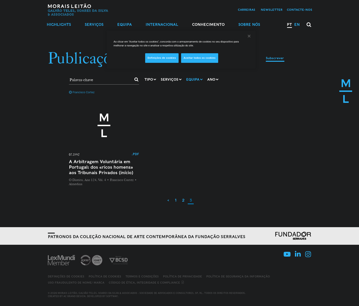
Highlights (59, 24)
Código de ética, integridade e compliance (147, 282)
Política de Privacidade (182, 276)
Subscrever (275, 58)
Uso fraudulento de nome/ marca (76, 282)
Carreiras (246, 9)
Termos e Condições (142, 276)
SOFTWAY (112, 296)
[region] (181, 50)
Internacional (162, 24)
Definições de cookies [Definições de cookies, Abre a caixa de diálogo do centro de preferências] (162, 57)
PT (289, 24)
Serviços (94, 24)
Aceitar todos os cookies (200, 57)
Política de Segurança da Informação (238, 276)
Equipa (124, 24)
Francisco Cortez (82, 92)
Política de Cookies (105, 276)
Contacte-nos (299, 9)
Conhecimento (208, 24)
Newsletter (272, 9)
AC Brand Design (74, 296)
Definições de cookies (66, 276)
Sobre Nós (249, 24)
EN (297, 24)
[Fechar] (249, 36)
